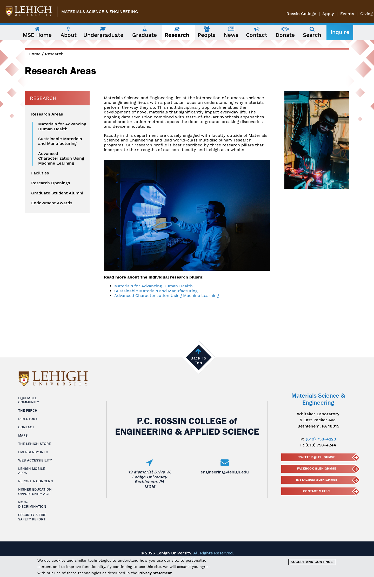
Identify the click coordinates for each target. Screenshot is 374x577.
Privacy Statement (155, 573)
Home (35, 53)
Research (54, 53)
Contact (26, 427)
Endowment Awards (51, 203)
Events (347, 13)
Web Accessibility (35, 460)
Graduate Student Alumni (57, 193)
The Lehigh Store (34, 444)
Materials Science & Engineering (99, 11)
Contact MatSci (316, 491)
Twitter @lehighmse (316, 457)
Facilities (40, 173)
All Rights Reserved (213, 553)
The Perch (27, 410)
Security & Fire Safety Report (32, 517)
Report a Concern (35, 481)
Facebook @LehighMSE (316, 468)
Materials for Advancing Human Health (153, 285)
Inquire (340, 32)
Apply (328, 13)
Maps (23, 435)
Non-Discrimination (32, 504)
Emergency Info (33, 452)
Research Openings (50, 183)
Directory (27, 419)
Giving (366, 13)
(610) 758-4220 (321, 439)
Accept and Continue (312, 562)
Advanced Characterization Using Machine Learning (166, 295)
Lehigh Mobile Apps (31, 471)
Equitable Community (28, 400)
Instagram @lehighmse (316, 479)
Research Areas (47, 114)
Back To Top (198, 360)
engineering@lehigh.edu (225, 472)
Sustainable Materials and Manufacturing (156, 290)
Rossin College (301, 13)
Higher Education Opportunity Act (35, 491)
